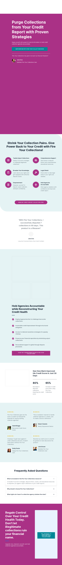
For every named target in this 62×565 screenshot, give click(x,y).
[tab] (31, 479)
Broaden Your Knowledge (21, 170)
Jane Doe (20, 60)
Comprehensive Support (48, 158)
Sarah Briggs (16, 425)
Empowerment (17, 182)
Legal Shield (44, 170)
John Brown (41, 446)
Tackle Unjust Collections (21, 158)
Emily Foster (16, 448)
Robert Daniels (42, 424)
